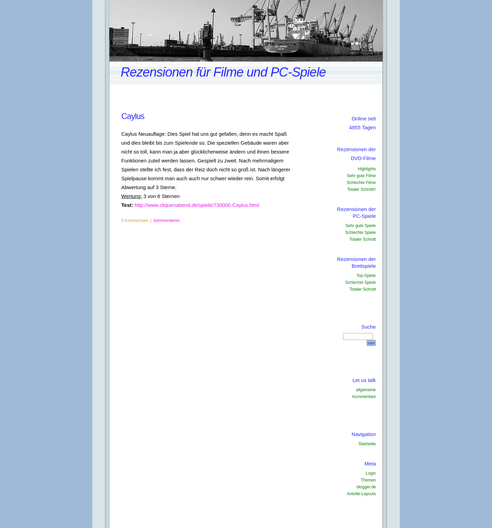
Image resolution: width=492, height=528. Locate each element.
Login (371, 473)
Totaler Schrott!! (361, 189)
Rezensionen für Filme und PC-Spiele (223, 72)
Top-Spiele (366, 275)
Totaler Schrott (363, 239)
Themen (368, 480)
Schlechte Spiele (360, 232)
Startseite (367, 443)
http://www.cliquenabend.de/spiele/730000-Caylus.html (197, 205)
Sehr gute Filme (361, 175)
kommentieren (167, 220)
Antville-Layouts (361, 493)
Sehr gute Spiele (360, 225)
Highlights (367, 169)
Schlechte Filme (361, 182)
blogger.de (366, 487)
